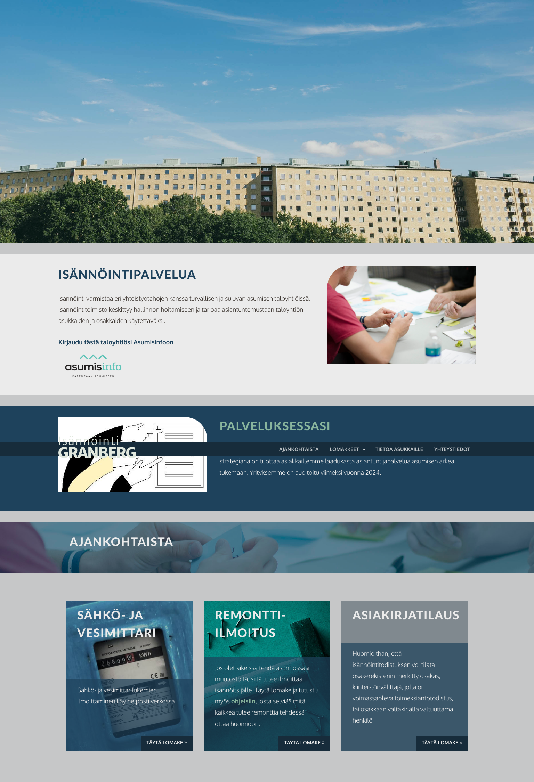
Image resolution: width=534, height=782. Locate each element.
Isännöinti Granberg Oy (116, 447)
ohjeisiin (243, 701)
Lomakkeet (344, 449)
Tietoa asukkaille (399, 449)
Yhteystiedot (452, 449)
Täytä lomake (169, 743)
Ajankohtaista (298, 449)
